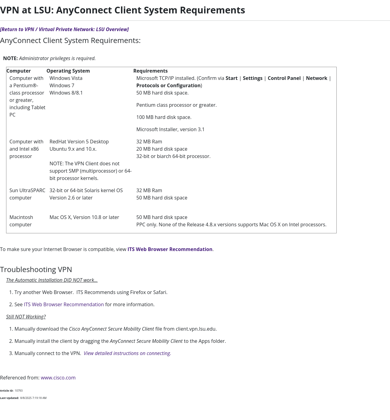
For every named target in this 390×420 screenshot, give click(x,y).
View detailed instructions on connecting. (127, 353)
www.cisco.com (58, 377)
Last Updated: (9, 398)
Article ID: (6, 391)
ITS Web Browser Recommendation (170, 249)
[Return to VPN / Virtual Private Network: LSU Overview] (64, 29)
